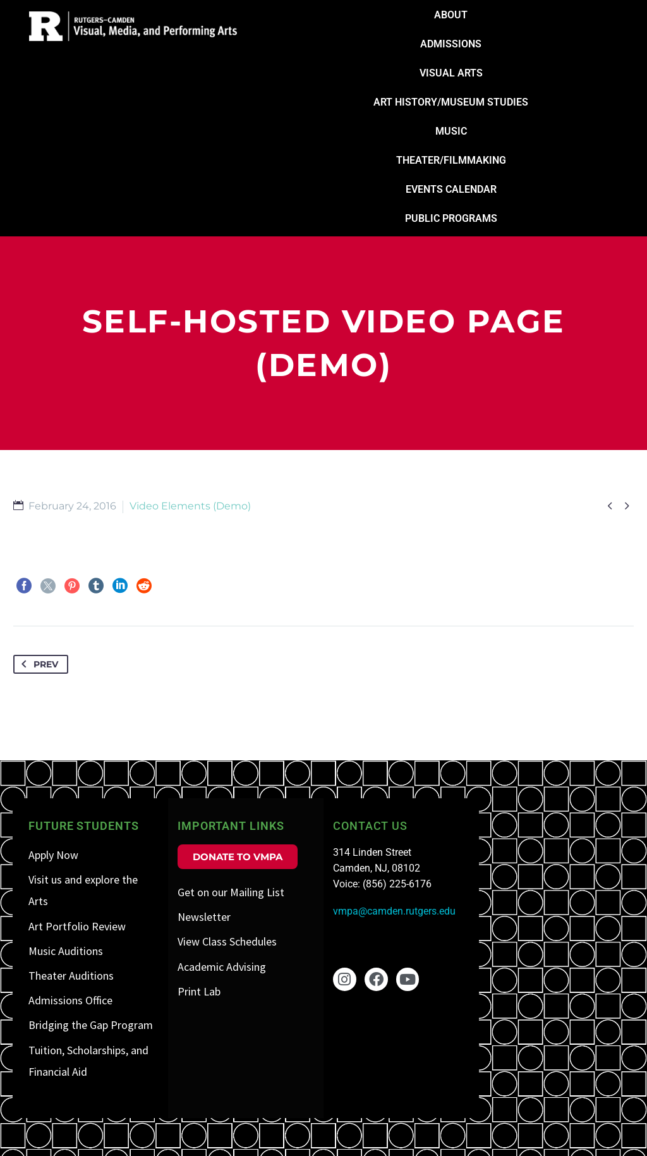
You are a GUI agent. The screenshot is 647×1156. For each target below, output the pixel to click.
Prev (37, 664)
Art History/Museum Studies (450, 102)
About (451, 15)
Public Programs (451, 218)
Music (451, 131)
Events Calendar (451, 189)
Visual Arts (451, 73)
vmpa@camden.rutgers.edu (394, 911)
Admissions (450, 44)
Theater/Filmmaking (451, 160)
